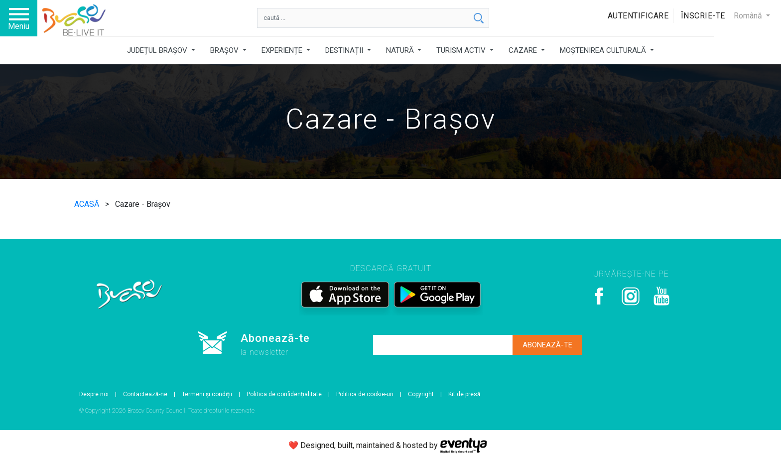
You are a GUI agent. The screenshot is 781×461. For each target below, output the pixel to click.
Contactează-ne (145, 394)
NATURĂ (401, 50)
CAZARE (524, 50)
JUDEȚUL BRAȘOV (158, 50)
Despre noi (94, 394)
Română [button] (749, 15)
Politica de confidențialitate (284, 394)
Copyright (421, 394)
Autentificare (638, 15)
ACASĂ (87, 204)
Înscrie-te (703, 15)
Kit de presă (464, 394)
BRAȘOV (225, 50)
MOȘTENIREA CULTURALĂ (604, 50)
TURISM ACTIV (462, 50)
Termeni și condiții (207, 394)
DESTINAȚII (345, 50)
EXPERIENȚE (282, 50)
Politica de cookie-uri (364, 394)
